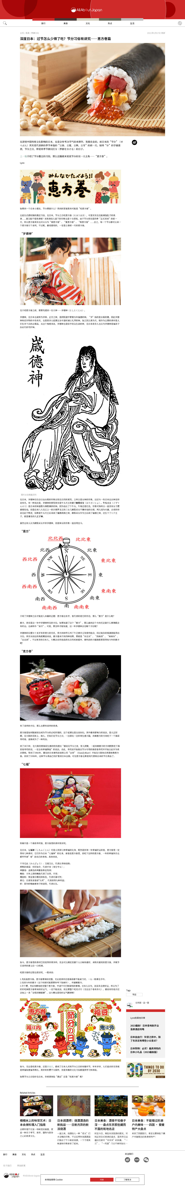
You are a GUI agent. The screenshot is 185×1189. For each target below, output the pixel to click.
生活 (132, 23)
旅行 (43, 23)
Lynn (22, 162)
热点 (110, 23)
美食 (66, 23)
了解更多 (127, 1179)
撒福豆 (50, 1066)
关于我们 (7, 1165)
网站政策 (21, 1165)
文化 (88, 23)
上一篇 (23, 156)
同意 (102, 1179)
